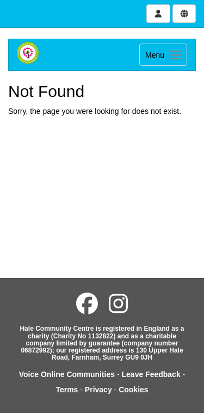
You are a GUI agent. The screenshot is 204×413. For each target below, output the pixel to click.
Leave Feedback (151, 374)
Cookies (133, 389)
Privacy (98, 389)
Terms (66, 389)
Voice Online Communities (67, 374)
